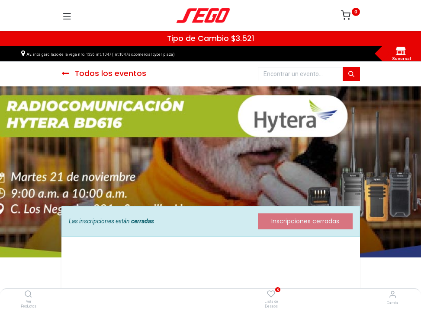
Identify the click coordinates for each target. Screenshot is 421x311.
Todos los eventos (103, 73)
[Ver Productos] (28, 294)
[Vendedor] (393, 294)
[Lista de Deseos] (271, 294)
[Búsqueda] (351, 74)
